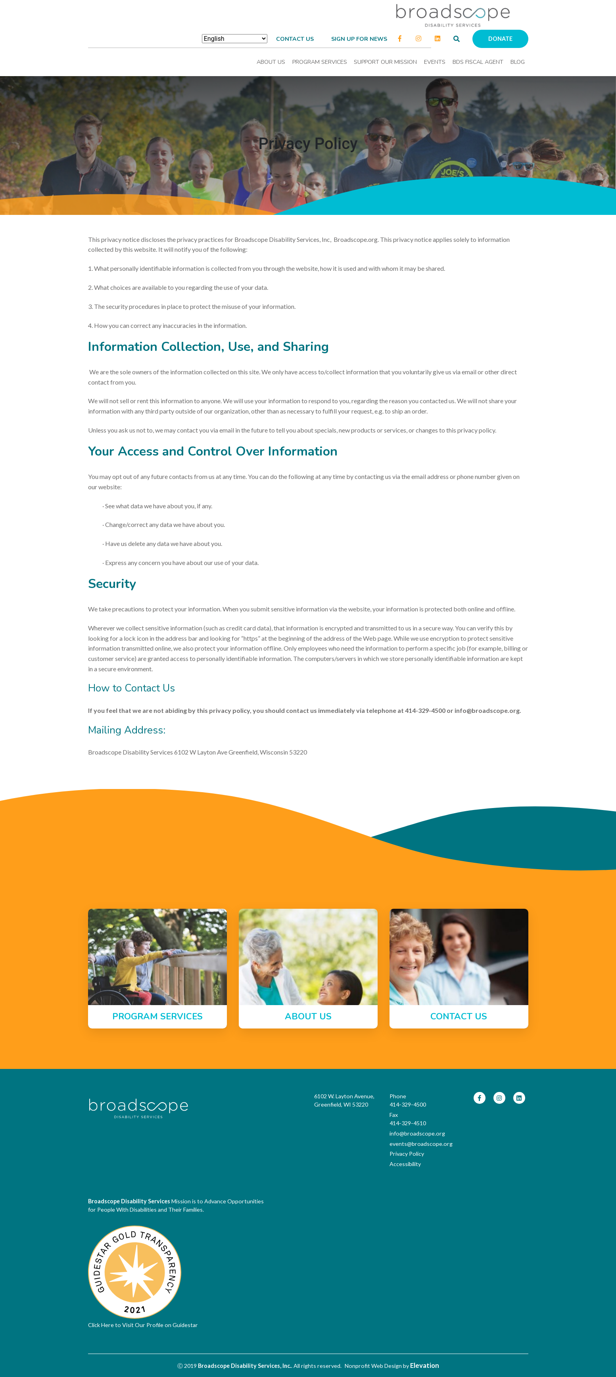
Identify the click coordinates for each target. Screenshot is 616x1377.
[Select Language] (234, 38)
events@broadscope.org (421, 1143)
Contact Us (295, 39)
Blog (517, 62)
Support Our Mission (385, 62)
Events (434, 62)
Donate (500, 38)
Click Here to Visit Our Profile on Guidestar (143, 1324)
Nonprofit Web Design (373, 1365)
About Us (271, 62)
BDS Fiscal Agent (478, 62)
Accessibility (405, 1164)
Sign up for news (359, 39)
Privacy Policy (407, 1153)
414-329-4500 (408, 1104)
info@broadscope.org (417, 1133)
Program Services (319, 62)
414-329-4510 (408, 1123)
